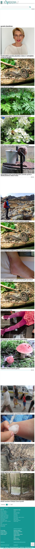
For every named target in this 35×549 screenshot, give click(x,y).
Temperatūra (15, 514)
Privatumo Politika (29, 547)
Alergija (15, 511)
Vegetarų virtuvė (17, 535)
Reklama (2, 547)
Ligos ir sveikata (4, 508)
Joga (14, 536)
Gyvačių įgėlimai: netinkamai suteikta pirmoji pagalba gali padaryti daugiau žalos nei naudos (17, 280)
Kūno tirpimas (16, 515)
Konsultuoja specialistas (19, 542)
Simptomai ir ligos (17, 509)
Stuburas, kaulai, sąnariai (4, 517)
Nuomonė (16, 545)
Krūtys (2, 522)
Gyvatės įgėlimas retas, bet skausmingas (10, 472)
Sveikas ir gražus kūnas (18, 534)
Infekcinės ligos (16, 521)
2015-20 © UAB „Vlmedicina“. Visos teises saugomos (11, 548)
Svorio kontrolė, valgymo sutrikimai (19, 517)
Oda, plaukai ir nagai (4, 520)
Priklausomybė (16, 518)
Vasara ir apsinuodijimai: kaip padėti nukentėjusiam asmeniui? (16, 116)
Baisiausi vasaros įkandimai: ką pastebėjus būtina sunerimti (15, 413)
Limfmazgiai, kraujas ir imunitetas (6, 521)
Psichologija (3, 530)
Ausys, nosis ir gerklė (4, 524)
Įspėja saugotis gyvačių (6, 310)
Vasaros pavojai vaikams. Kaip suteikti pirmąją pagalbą (14, 339)
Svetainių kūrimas (29, 548)
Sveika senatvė (3, 534)
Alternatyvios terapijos (18, 531)
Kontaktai (22, 547)
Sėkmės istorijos (17, 539)
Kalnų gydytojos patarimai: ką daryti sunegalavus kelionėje (15, 221)
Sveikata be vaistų (18, 528)
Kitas (11, 504)
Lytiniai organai (3, 519)
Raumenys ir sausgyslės (4, 518)
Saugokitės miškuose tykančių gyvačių (10, 368)
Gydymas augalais (17, 530)
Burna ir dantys (3, 525)
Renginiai (3, 542)
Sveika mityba (16, 532)
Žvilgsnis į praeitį (4, 533)
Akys (1, 523)
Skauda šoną (16, 516)
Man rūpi (2, 509)
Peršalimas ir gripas (17, 513)
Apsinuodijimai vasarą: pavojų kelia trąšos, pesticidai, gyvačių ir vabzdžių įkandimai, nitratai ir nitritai (16, 175)
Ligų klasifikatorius (14, 547)
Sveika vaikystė (3, 531)
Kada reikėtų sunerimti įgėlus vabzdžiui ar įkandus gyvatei (15, 145)
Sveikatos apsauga (5, 545)
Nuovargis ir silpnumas (17, 520)
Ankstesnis (3, 504)
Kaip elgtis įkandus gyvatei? (7, 86)
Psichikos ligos (3, 526)
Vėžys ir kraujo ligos (17, 512)
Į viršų (32, 544)
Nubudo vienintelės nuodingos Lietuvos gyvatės (12, 501)
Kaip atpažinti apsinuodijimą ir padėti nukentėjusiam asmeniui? (16, 250)
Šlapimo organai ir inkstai (4, 516)
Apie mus (7, 547)
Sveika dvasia (16, 538)
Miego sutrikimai (16, 519)
